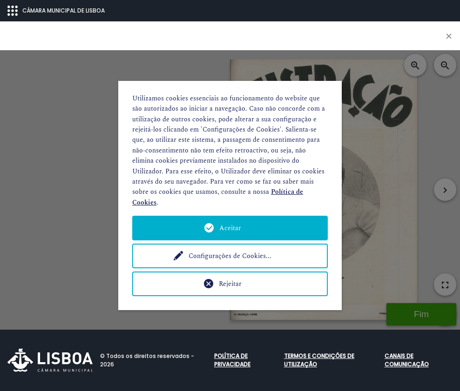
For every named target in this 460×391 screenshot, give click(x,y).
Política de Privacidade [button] (232, 360)
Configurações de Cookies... (230, 256)
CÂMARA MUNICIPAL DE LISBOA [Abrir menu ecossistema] (56, 11)
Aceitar (230, 228)
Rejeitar (230, 284)
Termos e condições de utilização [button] (319, 360)
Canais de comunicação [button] (407, 360)
